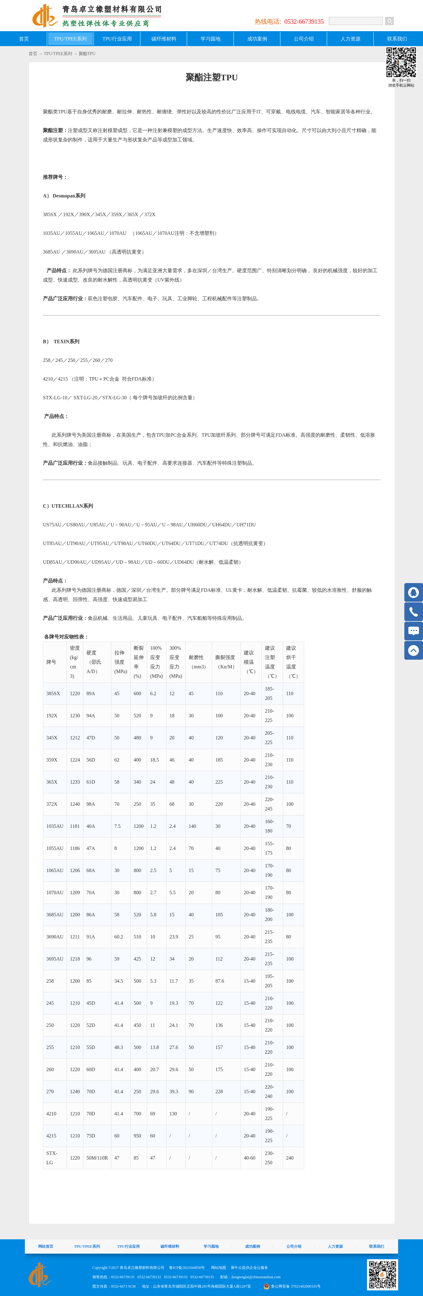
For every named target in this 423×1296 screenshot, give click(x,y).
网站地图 (217, 1267)
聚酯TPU (87, 53)
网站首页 (45, 1246)
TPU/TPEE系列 (58, 53)
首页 (24, 38)
